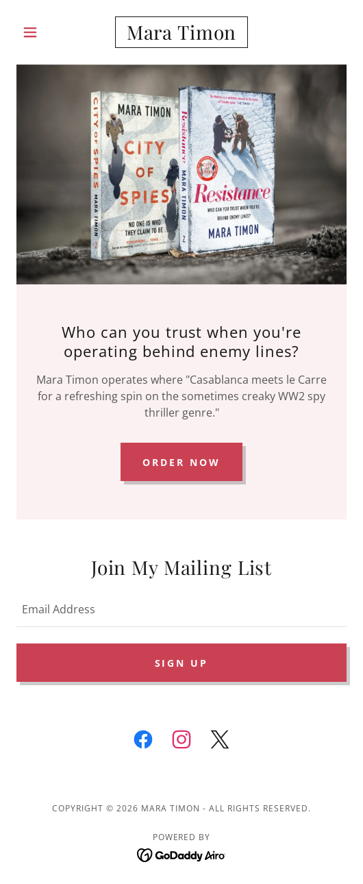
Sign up (182, 663)
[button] (41, 32)
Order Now (181, 462)
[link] (181, 32)
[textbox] (181, 608)
